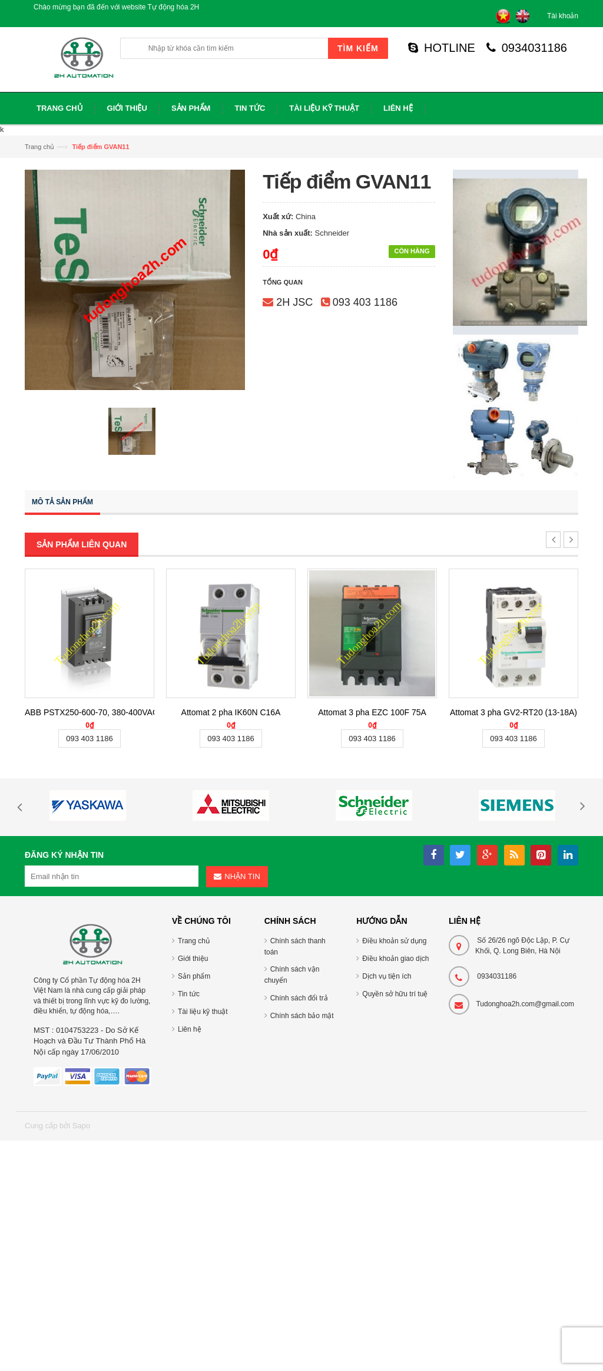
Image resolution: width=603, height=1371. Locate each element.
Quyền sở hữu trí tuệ (395, 994)
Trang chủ (39, 146)
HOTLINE (441, 47)
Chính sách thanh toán (295, 946)
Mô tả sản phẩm (62, 502)
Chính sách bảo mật (302, 1016)
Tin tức (189, 994)
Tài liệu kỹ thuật (203, 1011)
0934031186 (526, 47)
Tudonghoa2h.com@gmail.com (525, 1004)
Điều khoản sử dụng (394, 941)
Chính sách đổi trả (299, 998)
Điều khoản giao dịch (395, 958)
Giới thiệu (193, 958)
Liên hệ (189, 1029)
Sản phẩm (194, 976)
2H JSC (294, 302)
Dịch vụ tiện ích (386, 976)
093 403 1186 (365, 302)
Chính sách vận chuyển (292, 975)
